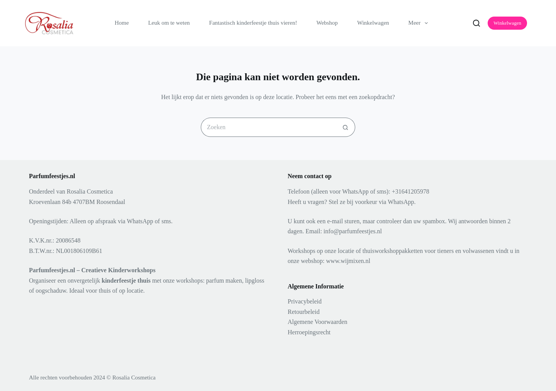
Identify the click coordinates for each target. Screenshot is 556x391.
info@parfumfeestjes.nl (353, 231)
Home (122, 23)
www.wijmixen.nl (348, 261)
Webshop (326, 23)
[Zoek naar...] (268, 127)
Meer (420, 23)
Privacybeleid (305, 301)
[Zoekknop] (345, 127)
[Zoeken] (476, 23)
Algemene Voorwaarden (317, 322)
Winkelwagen (373, 23)
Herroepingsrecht (309, 332)
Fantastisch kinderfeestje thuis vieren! (253, 23)
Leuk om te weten (169, 23)
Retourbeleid (304, 311)
